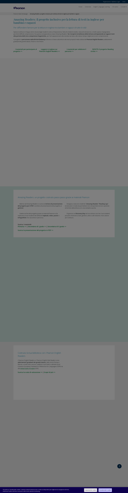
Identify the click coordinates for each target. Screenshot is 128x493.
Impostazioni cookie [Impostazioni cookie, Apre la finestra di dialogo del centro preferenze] (90, 490)
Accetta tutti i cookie (105, 490)
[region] (64, 490)
